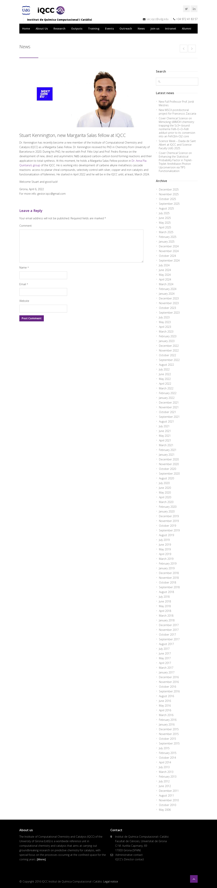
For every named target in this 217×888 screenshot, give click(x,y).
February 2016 (167, 720)
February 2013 (167, 776)
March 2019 (166, 559)
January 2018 (167, 620)
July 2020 (164, 483)
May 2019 (165, 549)
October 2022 (167, 355)
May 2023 (165, 322)
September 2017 (169, 639)
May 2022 (165, 379)
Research (59, 28)
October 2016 (167, 686)
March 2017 (166, 667)
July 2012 (164, 781)
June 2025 (165, 218)
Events (109, 28)
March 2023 (166, 331)
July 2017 (164, 649)
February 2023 (167, 336)
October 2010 (167, 805)
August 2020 (166, 478)
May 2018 (165, 606)
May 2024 (165, 274)
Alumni (186, 28)
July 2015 (164, 748)
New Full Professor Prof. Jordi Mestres (176, 103)
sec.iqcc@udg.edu (157, 19)
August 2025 (166, 208)
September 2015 (169, 743)
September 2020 (169, 473)
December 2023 (169, 298)
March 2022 (166, 388)
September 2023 (169, 312)
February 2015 (167, 753)
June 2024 (165, 270)
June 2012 (165, 786)
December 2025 (169, 189)
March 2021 (166, 445)
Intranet (170, 28)
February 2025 (167, 237)
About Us (42, 28)
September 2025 (169, 203)
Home (26, 28)
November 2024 (169, 251)
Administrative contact (129, 855)
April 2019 (165, 554)
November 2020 (169, 464)
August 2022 (166, 364)
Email (23, 284)
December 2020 (169, 459)
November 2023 (169, 303)
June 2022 (165, 374)
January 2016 (167, 724)
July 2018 (164, 596)
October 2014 (167, 757)
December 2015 (169, 729)
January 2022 (167, 398)
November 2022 (169, 350)
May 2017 (165, 658)
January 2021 (167, 454)
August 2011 (166, 795)
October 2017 (167, 634)
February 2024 (167, 289)
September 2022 (169, 360)
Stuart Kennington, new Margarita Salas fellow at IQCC (72, 135)
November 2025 (169, 194)
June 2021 (165, 431)
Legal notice (110, 881)
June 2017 (165, 653)
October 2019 (167, 525)
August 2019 (166, 535)
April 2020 (165, 497)
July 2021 (164, 426)
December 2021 (169, 402)
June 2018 (165, 601)
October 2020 (167, 469)
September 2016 (169, 691)
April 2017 (165, 663)
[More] (41, 859)
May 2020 (165, 492)
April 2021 (165, 440)
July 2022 (164, 369)
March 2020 (166, 502)
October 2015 (167, 738)
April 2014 (165, 762)
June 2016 (165, 701)
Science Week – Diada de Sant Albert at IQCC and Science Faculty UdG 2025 (177, 144)
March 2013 (166, 772)
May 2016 (165, 705)
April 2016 (165, 710)
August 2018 (166, 592)
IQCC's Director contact (129, 859)
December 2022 (169, 346)
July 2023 (164, 317)
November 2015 (169, 734)
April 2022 (165, 383)
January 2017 (167, 672)
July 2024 (164, 265)
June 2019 (165, 544)
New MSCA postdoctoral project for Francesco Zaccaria (177, 111)
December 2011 (169, 791)
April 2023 (165, 327)
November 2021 (169, 407)
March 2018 (166, 615)
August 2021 (166, 421)
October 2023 (167, 308)
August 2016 (166, 696)
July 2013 (164, 767)
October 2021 (167, 412)
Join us (154, 28)
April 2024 (165, 279)
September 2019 (169, 530)
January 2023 (167, 341)
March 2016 (166, 715)
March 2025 (166, 232)
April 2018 (165, 611)
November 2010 (169, 800)
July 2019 (164, 540)
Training (93, 28)
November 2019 (169, 521)
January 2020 (167, 511)
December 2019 (169, 516)
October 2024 (167, 256)
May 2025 (165, 222)
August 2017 (166, 644)
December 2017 (169, 625)
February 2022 (167, 393)
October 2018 (167, 582)
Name (24, 267)
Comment (25, 225)
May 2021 (165, 435)
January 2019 (167, 568)
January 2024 (167, 293)
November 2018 (169, 578)
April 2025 (165, 227)
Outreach (126, 28)
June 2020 (165, 488)
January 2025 (167, 241)
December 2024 (169, 246)
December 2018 (169, 573)
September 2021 (169, 417)
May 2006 (165, 809)
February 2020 (167, 506)
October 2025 (167, 199)
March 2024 (166, 284)
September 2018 (169, 587)
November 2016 (169, 682)
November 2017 (169, 630)
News (141, 28)
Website (24, 301)
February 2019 (167, 563)
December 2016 (169, 677)
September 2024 (169, 260)
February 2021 (167, 450)
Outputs (76, 28)
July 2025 (164, 213)
